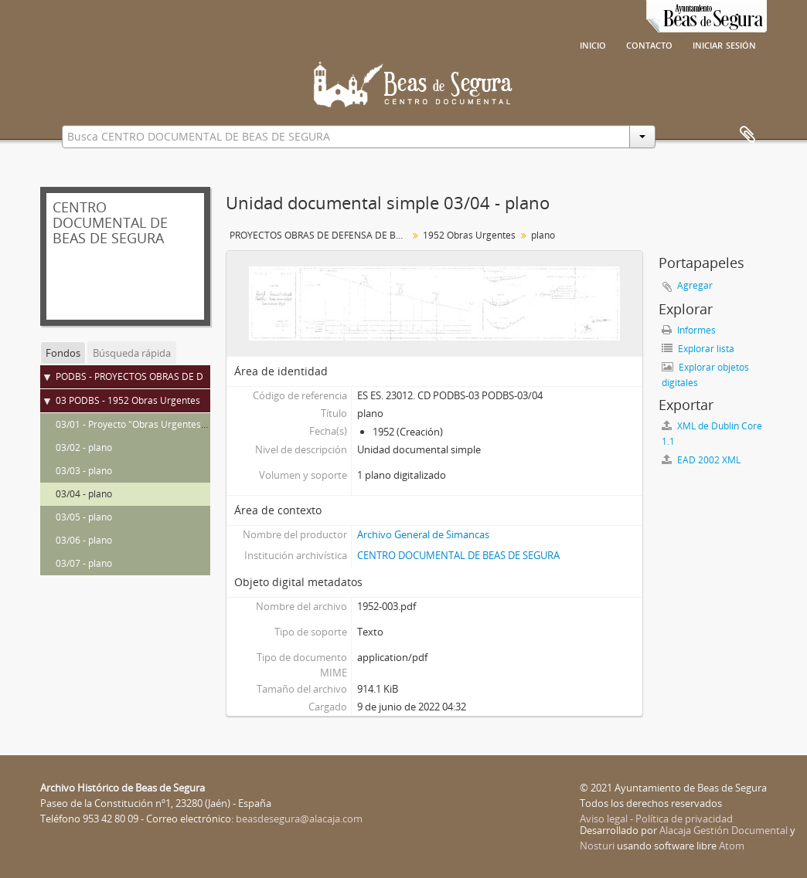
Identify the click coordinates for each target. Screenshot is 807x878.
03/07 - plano (84, 563)
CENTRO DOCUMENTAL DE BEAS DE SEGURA (458, 555)
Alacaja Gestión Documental (723, 830)
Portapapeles (747, 135)
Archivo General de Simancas (423, 534)
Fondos (63, 353)
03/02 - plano (84, 447)
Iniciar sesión (724, 44)
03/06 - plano (84, 540)
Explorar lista (698, 348)
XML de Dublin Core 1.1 (712, 433)
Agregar (695, 285)
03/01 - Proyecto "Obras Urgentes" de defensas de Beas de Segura (199, 424)
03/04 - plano (84, 493)
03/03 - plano (84, 470)
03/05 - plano (84, 517)
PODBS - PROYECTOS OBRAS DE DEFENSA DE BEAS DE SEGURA (193, 376)
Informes (689, 330)
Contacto (649, 44)
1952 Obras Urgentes (469, 235)
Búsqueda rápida (132, 353)
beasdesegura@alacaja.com (299, 818)
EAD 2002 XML (701, 459)
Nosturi (597, 846)
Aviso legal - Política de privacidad (656, 818)
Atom (731, 846)
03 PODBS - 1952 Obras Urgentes (128, 400)
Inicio (593, 44)
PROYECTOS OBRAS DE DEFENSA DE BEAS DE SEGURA (320, 235)
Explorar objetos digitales (705, 375)
